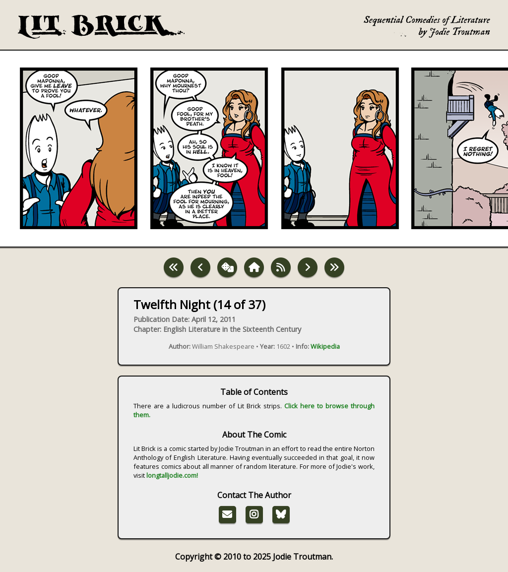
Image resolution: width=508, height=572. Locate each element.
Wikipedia (325, 346)
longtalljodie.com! (172, 475)
